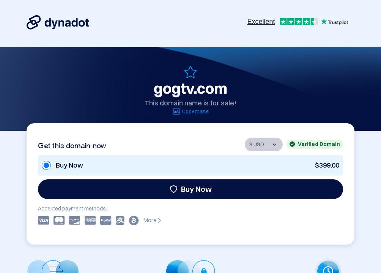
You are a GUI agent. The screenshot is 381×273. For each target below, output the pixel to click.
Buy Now (191, 189)
